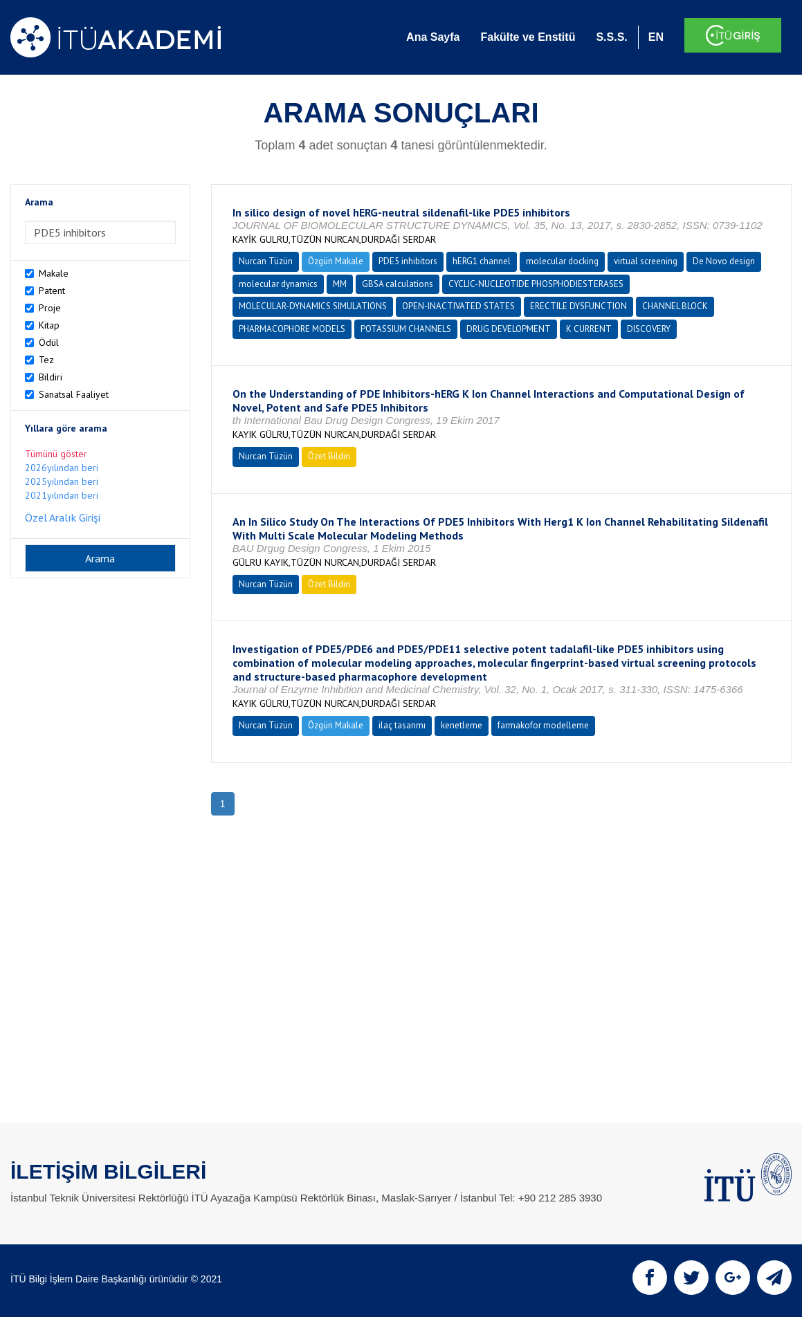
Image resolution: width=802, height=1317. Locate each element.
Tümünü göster (56, 454)
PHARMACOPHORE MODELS (292, 329)
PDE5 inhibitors (408, 261)
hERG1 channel (482, 261)
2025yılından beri (61, 481)
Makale (54, 273)
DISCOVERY (649, 329)
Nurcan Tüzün (266, 261)
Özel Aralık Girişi (62, 517)
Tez (46, 359)
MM (340, 284)
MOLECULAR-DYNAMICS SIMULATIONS (313, 306)
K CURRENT (589, 329)
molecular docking (562, 261)
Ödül (49, 342)
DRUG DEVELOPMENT (508, 329)
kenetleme (461, 725)
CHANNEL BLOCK (675, 306)
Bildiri (50, 377)
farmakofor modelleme (543, 725)
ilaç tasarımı (402, 725)
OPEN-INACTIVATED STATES (458, 306)
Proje (50, 308)
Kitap (49, 325)
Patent (52, 290)
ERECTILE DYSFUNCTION (578, 306)
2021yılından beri (61, 495)
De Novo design (724, 261)
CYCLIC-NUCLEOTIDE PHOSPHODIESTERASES (535, 284)
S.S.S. (611, 37)
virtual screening (645, 261)
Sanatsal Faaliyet (74, 394)
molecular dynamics (278, 284)
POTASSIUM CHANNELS (406, 329)
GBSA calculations (397, 284)
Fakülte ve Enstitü (527, 37)
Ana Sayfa (432, 37)
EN (656, 37)
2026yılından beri (61, 467)
